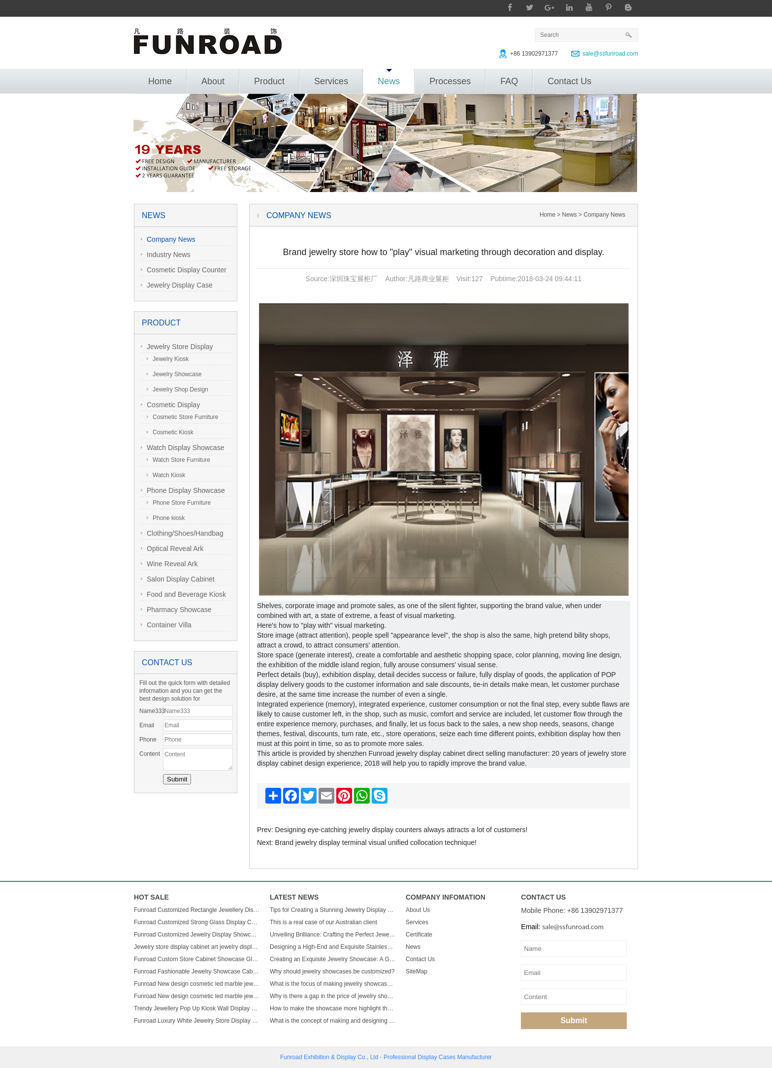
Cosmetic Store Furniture (182, 417)
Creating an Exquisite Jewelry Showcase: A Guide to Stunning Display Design (333, 959)
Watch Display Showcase (182, 448)
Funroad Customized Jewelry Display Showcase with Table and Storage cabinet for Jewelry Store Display (197, 934)
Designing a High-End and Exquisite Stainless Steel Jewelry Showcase (333, 946)
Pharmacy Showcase (176, 610)
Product (269, 81)
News (389, 77)
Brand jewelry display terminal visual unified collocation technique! (376, 842)
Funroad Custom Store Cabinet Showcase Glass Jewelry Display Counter (197, 959)
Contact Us (569, 81)
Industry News (166, 255)
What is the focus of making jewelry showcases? (333, 983)
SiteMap (416, 971)
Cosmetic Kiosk (170, 432)
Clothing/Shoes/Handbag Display (182, 534)
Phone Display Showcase (183, 490)
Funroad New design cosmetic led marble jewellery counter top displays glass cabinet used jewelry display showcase (197, 983)
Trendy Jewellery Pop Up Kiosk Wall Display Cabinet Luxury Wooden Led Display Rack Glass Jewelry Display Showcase (197, 1008)
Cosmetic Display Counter (183, 270)
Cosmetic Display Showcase (170, 406)
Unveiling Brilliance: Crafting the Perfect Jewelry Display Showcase (333, 934)
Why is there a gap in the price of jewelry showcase (333, 996)
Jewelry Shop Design (177, 389)
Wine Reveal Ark (169, 564)
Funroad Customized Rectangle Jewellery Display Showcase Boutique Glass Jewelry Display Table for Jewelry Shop (197, 909)
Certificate (419, 934)
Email (146, 725)
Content (149, 753)
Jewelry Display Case (177, 285)
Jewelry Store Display (177, 347)
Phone (148, 739)
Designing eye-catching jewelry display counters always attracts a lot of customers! (401, 830)
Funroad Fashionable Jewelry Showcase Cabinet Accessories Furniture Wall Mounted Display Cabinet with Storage (197, 971)
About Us (418, 909)
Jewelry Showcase (174, 374)
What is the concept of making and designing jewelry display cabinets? (333, 1020)
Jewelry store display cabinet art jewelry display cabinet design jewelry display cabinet (197, 946)
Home (160, 81)
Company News (168, 239)
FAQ (509, 81)
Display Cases (436, 1057)
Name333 (151, 711)
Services (331, 81)
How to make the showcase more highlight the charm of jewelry (333, 1008)
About (213, 81)
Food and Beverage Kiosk (183, 594)
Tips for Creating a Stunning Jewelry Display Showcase (333, 909)
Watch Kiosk (166, 475)
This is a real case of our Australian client (323, 922)
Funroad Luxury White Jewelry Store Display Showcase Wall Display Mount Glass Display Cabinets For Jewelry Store (197, 1020)
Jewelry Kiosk (168, 359)
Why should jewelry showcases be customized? (332, 971)
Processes (450, 81)
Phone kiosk (166, 518)
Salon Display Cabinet (178, 579)
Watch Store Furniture (178, 459)
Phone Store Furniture (179, 502)
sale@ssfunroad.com (610, 53)
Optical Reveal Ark (172, 548)
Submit (573, 1020)
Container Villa (166, 625)
